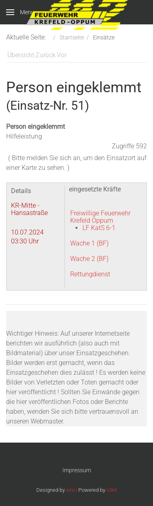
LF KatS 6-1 (98, 228)
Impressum (76, 470)
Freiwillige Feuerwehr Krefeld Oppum (100, 216)
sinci (71, 490)
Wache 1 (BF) (89, 243)
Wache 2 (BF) (89, 259)
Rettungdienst (90, 274)
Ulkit (111, 490)
